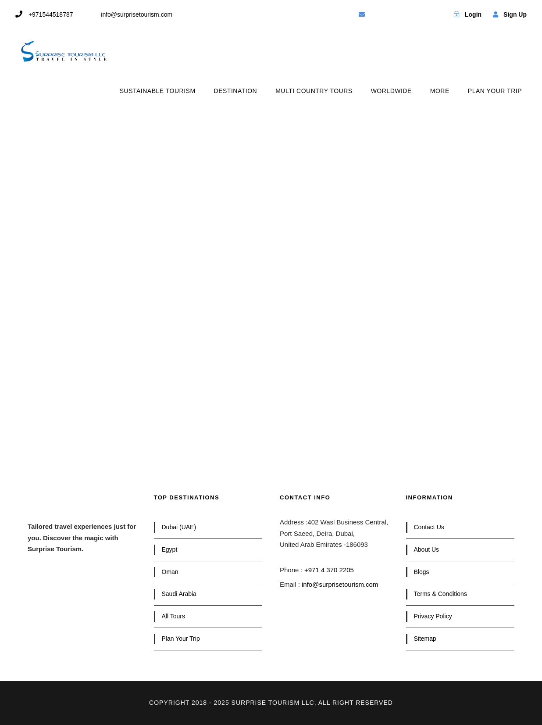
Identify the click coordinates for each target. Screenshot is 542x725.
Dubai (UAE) (179, 527)
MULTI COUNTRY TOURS (313, 90)
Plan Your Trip (181, 638)
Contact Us (429, 527)
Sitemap (425, 638)
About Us (426, 549)
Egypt (170, 549)
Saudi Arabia (179, 593)
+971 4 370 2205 (329, 570)
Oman (170, 571)
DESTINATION (235, 90)
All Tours (173, 616)
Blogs (421, 571)
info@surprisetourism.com (340, 584)
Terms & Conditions (440, 593)
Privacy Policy (433, 616)
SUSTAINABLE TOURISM (158, 90)
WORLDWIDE (391, 90)
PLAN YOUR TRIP (495, 90)
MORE (439, 90)
